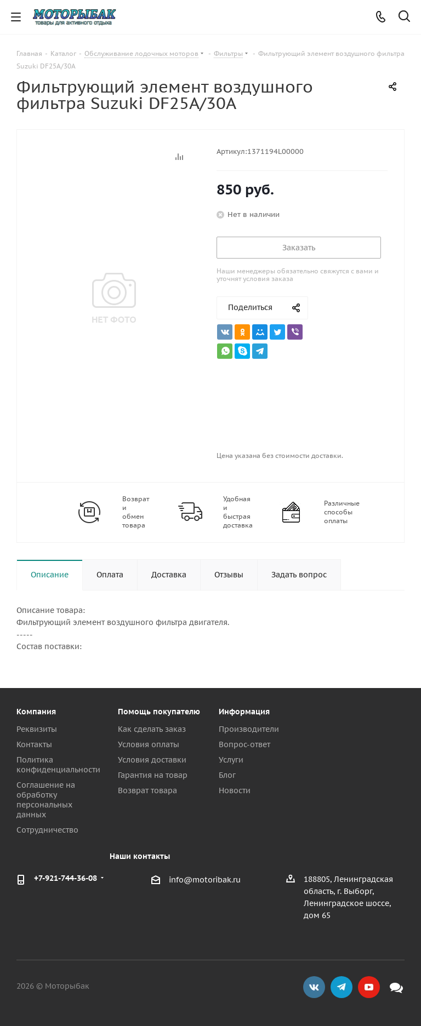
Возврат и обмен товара (135, 512)
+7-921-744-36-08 (65, 878)
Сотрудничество (47, 830)
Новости (235, 790)
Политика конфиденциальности (58, 765)
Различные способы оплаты (342, 512)
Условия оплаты (148, 744)
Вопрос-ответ (244, 744)
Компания (36, 712)
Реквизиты (36, 729)
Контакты (34, 744)
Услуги (231, 760)
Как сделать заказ (152, 729)
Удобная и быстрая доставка (238, 512)
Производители (249, 729)
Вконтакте (314, 987)
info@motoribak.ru (205, 880)
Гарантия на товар (152, 775)
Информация (244, 712)
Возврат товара (147, 790)
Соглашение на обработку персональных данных (45, 799)
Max (396, 987)
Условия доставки (152, 760)
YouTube (369, 987)
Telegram (341, 987)
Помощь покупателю (159, 712)
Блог (227, 775)
